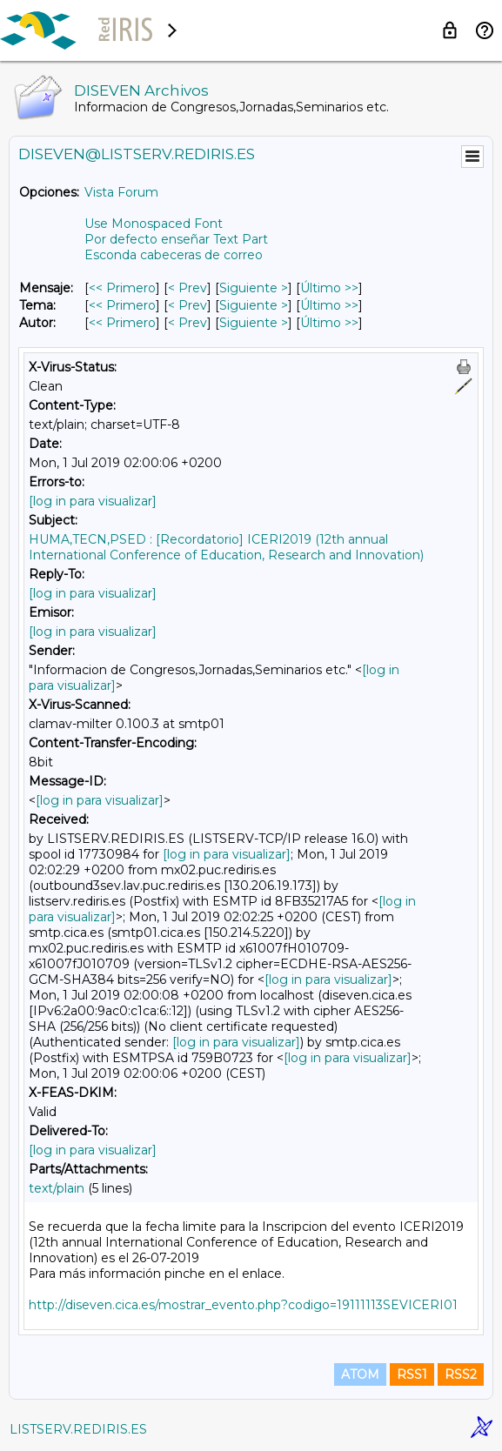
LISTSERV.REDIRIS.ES (78, 1429)
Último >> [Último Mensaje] (329, 288)
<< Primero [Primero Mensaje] (122, 288)
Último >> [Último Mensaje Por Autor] (329, 323)
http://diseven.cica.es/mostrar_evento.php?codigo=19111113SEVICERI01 (243, 1305)
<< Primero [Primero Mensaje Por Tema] (122, 305)
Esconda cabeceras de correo (173, 255)
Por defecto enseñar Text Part (176, 239)
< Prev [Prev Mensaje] (187, 288)
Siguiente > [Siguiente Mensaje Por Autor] (253, 323)
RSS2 (461, 1374)
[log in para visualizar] (93, 501)
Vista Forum (121, 192)
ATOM (360, 1374)
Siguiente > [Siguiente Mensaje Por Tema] (253, 305)
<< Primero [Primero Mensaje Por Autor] (122, 323)
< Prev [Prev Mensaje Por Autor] (187, 323)
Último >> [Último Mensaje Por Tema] (329, 305)
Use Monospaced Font (153, 223)
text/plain (56, 1188)
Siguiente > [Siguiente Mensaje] (253, 288)
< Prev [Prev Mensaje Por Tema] (187, 305)
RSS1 (412, 1374)
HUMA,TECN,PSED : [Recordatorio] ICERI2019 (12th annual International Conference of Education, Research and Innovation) (226, 547)
